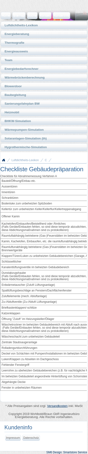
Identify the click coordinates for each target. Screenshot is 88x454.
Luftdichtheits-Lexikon (25, 160)
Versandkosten (57, 406)
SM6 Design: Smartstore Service (66, 452)
